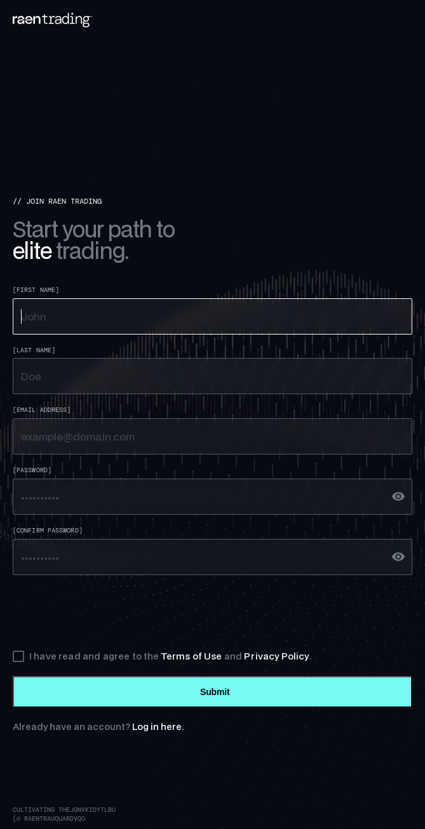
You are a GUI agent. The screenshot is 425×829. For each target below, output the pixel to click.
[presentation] (109, 612)
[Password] (32, 470)
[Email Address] (42, 410)
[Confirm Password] (48, 530)
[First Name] (36, 290)
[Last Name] (34, 350)
